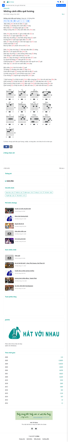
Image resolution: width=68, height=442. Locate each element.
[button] (4, 1)
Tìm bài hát (61, 5)
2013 (34, 400)
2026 (34, 357)
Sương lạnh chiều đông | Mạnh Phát (26, 278)
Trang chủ (6, 8)
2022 (34, 370)
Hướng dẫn (45, 439)
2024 (34, 363)
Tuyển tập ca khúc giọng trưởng (24, 271)
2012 (34, 403)
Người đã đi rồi (19, 224)
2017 (34, 386)
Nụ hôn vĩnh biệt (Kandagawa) (24, 286)
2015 (34, 393)
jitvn (37, 436)
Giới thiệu (29, 439)
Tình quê (17, 255)
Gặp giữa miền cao (20, 231)
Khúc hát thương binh (21, 216)
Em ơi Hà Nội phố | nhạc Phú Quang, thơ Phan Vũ (30, 263)
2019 (34, 380)
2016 (34, 390)
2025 (34, 360)
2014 (34, 396)
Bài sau (61, 168)
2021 (34, 373)
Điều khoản (37, 439)
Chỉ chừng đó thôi (20, 239)
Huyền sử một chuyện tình (23, 208)
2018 (34, 383)
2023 (34, 367)
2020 (34, 377)
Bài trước (7, 168)
